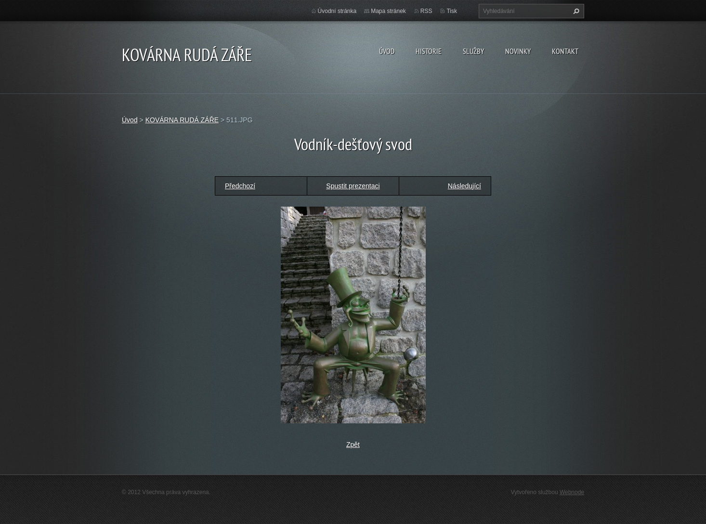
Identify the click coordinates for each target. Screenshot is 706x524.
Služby (473, 51)
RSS (426, 11)
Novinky (518, 51)
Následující (464, 186)
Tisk (451, 11)
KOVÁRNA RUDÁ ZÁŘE (182, 120)
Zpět (353, 444)
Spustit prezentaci (352, 186)
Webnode (572, 492)
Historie (429, 51)
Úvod (386, 51)
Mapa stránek (388, 11)
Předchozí (240, 186)
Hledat (575, 11)
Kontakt (565, 51)
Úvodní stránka (337, 11)
